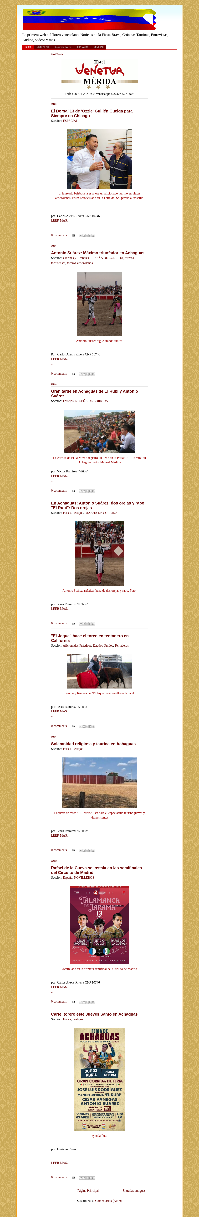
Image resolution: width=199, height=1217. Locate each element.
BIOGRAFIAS (43, 47)
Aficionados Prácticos (77, 645)
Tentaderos (122, 645)
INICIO (28, 47)
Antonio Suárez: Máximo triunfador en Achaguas (97, 253)
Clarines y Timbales (76, 258)
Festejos (68, 401)
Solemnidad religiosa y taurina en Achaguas (93, 744)
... (52, 225)
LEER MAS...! (61, 220)
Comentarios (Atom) (108, 1200)
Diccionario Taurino (63, 47)
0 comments (59, 235)
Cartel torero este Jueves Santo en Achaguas (94, 1014)
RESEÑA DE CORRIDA (106, 258)
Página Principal (88, 1190)
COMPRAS (99, 47)
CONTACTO (82, 47)
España (67, 877)
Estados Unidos (103, 645)
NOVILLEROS (84, 877)
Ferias (67, 512)
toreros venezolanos (80, 263)
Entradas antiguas (134, 1190)
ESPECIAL (70, 120)
